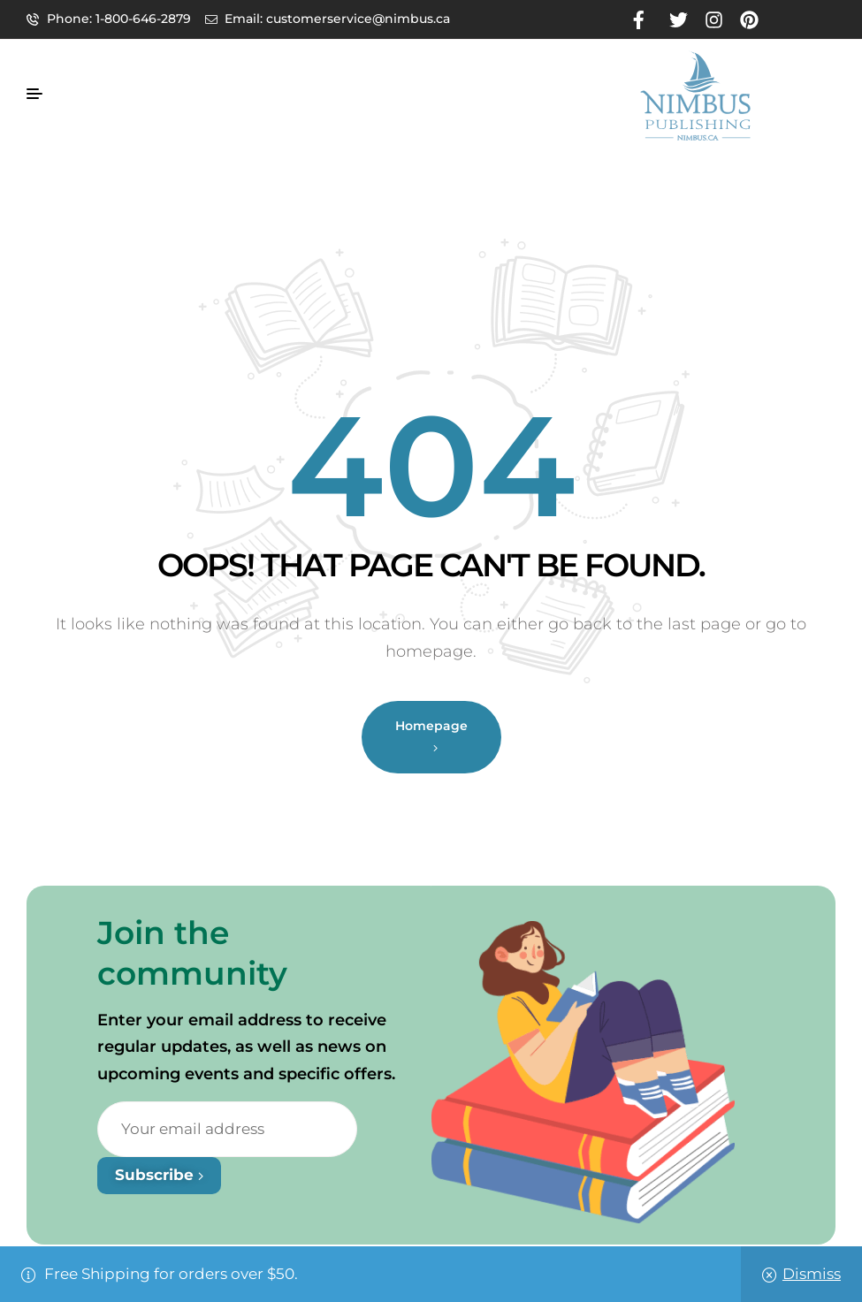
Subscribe (159, 1175)
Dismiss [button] (811, 1274)
